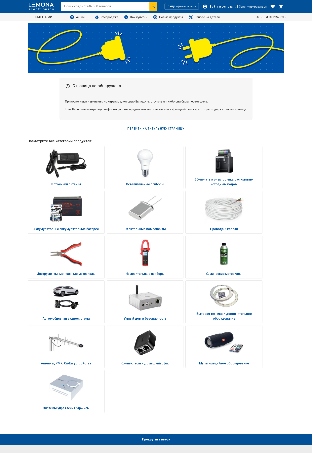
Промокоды (230, 404)
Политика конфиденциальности (244, 389)
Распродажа (106, 17)
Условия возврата (234, 399)
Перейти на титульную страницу (155, 128)
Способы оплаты (234, 378)
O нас (163, 393)
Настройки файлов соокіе (240, 409)
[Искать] (153, 6)
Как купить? (135, 17)
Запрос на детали (204, 17)
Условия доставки (235, 384)
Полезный (166, 403)
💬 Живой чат (231, 415)
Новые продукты (168, 17)
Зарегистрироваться (253, 6)
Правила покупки (234, 394)
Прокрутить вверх (156, 350)
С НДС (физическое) (182, 6)
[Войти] (219, 6)
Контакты (166, 398)
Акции (77, 17)
